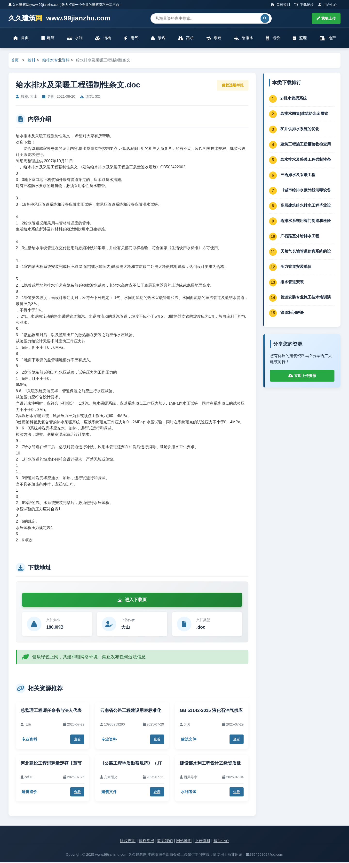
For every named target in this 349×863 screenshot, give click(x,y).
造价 (273, 38)
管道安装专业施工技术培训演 (305, 298)
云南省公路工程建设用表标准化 (130, 711)
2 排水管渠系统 (293, 99)
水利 (75, 38)
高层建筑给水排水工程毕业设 (305, 206)
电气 (131, 38)
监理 (300, 38)
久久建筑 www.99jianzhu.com (59, 18)
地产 (327, 38)
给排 (32, 61)
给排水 (243, 38)
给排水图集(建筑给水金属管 (304, 114)
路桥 (186, 38)
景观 (158, 38)
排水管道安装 (292, 282)
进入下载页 (132, 600)
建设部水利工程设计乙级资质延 (210, 763)
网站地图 (184, 841)
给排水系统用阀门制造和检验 (305, 221)
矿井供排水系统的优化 (299, 129)
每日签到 (280, 5)
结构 (103, 38)
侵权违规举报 (233, 86)
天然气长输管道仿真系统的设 (305, 252)
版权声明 (127, 841)
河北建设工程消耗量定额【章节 (51, 763)
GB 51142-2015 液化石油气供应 (211, 711)
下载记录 (304, 5)
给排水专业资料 (56, 61)
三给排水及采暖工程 (297, 175)
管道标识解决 (292, 313)
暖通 (214, 38)
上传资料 (202, 841)
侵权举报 (146, 841)
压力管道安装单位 (295, 267)
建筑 (48, 38)
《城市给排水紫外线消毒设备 (305, 190)
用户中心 (327, 5)
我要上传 (326, 18)
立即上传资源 (302, 376)
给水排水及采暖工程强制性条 (305, 160)
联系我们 (165, 841)
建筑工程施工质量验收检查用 (305, 145)
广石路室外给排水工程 (299, 236)
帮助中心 (221, 841)
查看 (77, 740)
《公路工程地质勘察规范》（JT (131, 763)
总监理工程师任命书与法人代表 (51, 711)
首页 (21, 38)
